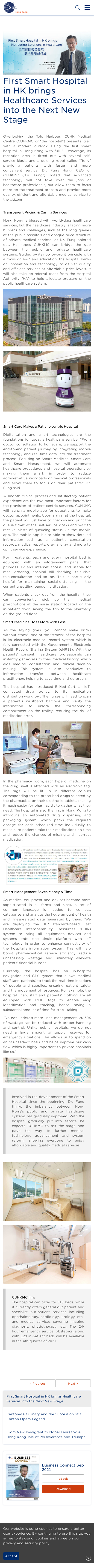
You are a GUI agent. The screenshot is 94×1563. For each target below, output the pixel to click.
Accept (11, 1556)
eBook (63, 1478)
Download (63, 1489)
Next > (73, 1383)
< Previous (37, 1383)
